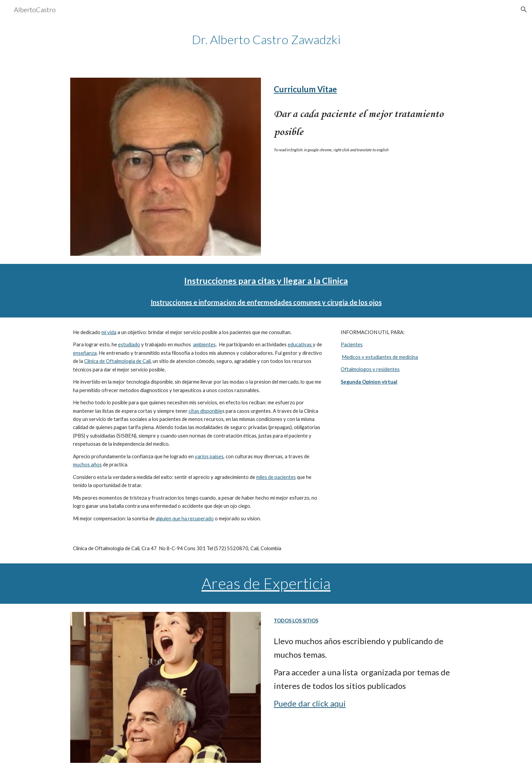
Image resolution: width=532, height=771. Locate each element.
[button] (524, 9)
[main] (266, 39)
